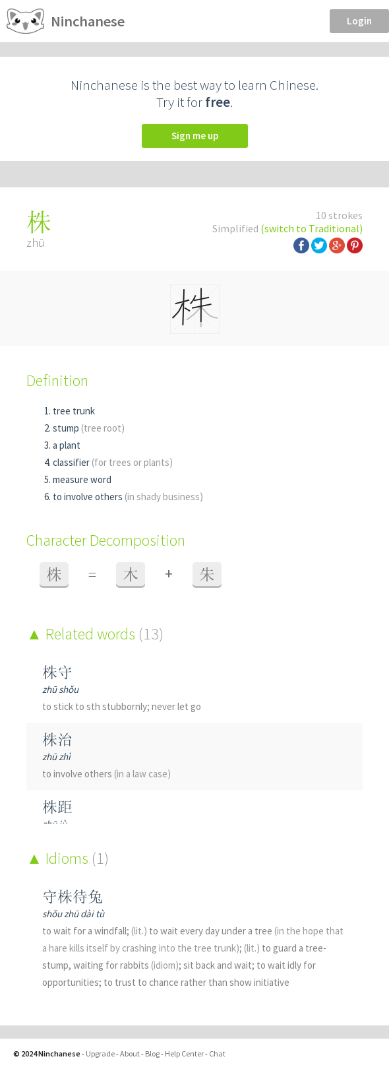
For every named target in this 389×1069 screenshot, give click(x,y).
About (130, 1053)
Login (359, 21)
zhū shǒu (60, 689)
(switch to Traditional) (311, 228)
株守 (57, 672)
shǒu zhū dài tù (73, 913)
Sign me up (194, 135)
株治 (57, 739)
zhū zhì (56, 756)
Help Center (184, 1053)
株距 (57, 806)
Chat (217, 1053)
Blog (152, 1053)
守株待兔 (72, 896)
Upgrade (100, 1053)
